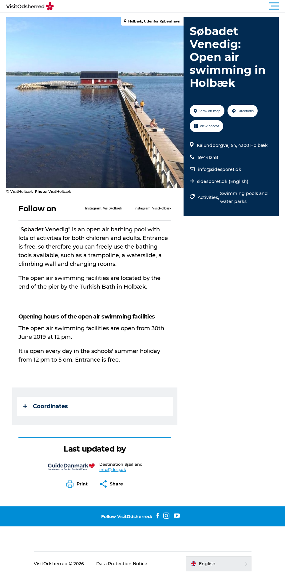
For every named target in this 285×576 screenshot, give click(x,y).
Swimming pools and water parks (244, 197)
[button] (170, 6)
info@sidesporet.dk (219, 169)
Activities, (209, 197)
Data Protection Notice (121, 563)
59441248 (208, 157)
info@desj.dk (112, 469)
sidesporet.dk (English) (222, 181)
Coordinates (45, 406)
